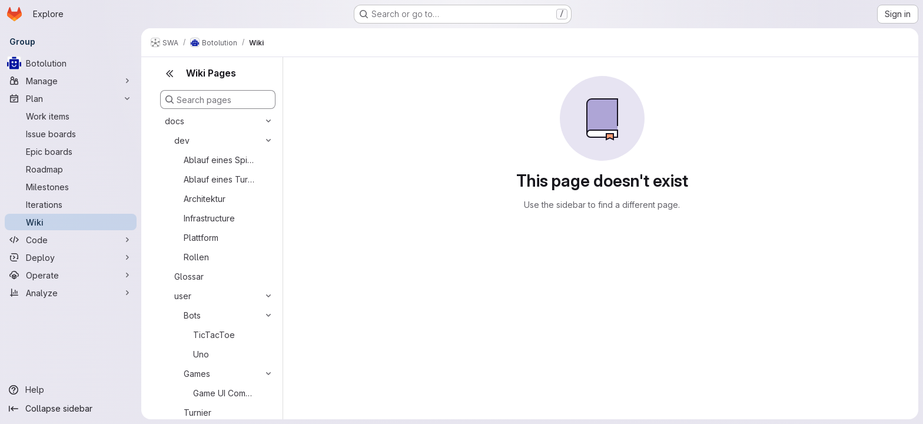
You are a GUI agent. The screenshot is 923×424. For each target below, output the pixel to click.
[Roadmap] (71, 169)
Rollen (196, 257)
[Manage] (71, 80)
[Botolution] (71, 63)
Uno (201, 354)
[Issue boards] (71, 133)
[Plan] (71, 98)
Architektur (204, 199)
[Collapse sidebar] (71, 408)
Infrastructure (209, 218)
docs (174, 121)
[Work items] (71, 116)
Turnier (197, 413)
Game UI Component (225, 393)
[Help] (71, 390)
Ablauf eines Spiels (219, 160)
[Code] (71, 239)
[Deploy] (71, 257)
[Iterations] (71, 204)
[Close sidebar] (169, 73)
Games (197, 374)
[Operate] (71, 275)
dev (182, 140)
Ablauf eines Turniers (219, 179)
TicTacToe (214, 335)
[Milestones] (71, 186)
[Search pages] (217, 99)
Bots (192, 315)
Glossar (189, 276)
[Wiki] (71, 222)
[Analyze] (71, 292)
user (182, 296)
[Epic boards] (71, 151)
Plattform (201, 238)
